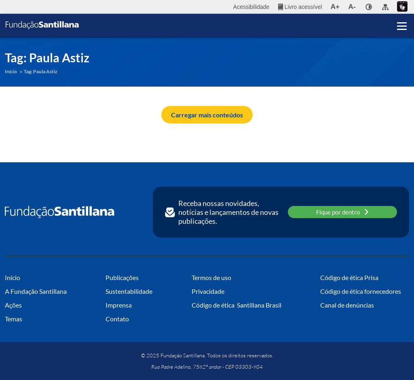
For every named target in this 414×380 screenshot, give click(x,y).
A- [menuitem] (352, 7)
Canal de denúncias (347, 305)
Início (11, 71)
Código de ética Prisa (349, 277)
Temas (13, 319)
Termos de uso (211, 277)
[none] (369, 7)
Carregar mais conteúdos (207, 115)
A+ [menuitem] (335, 7)
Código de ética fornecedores (360, 291)
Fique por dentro (342, 212)
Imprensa (119, 305)
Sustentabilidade (129, 291)
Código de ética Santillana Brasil (236, 305)
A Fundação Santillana (36, 291)
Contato (117, 319)
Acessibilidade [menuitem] (251, 7)
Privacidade (208, 291)
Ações (13, 305)
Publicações (122, 277)
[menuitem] (300, 7)
